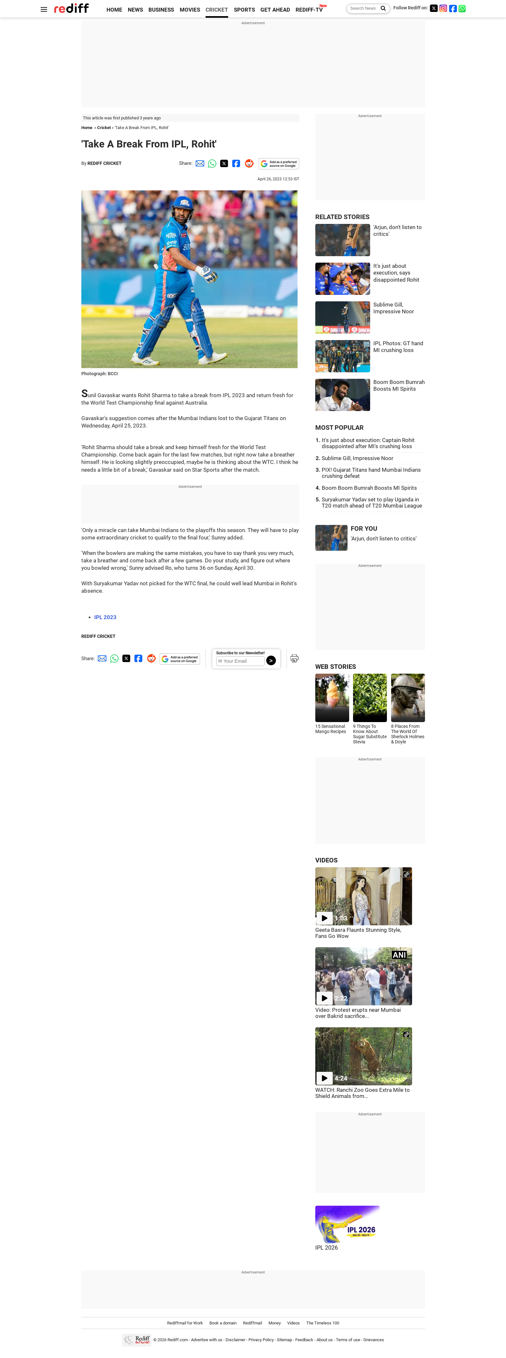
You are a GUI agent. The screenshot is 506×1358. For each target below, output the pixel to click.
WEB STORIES (335, 666)
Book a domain (223, 1323)
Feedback (304, 1339)
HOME (114, 10)
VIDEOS (326, 860)
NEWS (135, 10)
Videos (293, 1323)
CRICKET (217, 10)
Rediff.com (177, 1339)
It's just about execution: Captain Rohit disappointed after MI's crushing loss (368, 443)
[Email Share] (199, 163)
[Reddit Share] (248, 163)
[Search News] (381, 9)
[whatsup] (463, 8)
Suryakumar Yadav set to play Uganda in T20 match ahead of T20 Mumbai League (372, 503)
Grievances (373, 1339)
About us (325, 1339)
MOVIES (190, 10)
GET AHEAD (275, 10)
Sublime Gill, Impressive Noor (357, 458)
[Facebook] (453, 8)
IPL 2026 (326, 1247)
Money (274, 1323)
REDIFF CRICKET (104, 163)
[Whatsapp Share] (211, 163)
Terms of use (348, 1339)
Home (86, 127)
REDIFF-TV (309, 10)
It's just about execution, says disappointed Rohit (396, 273)
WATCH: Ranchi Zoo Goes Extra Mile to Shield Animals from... (362, 1093)
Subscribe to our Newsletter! (240, 653)
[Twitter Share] (223, 163)
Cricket (104, 127)
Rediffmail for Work (185, 1323)
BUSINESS (161, 10)
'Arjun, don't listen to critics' (384, 539)
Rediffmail (252, 1323)
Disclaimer (235, 1339)
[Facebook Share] (235, 163)
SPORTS (244, 10)
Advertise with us (206, 1339)
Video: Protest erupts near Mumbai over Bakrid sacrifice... (358, 1013)
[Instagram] (443, 8)
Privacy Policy (261, 1339)
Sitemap (284, 1339)
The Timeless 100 (322, 1323)
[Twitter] (434, 8)
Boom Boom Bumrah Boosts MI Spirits (369, 488)
